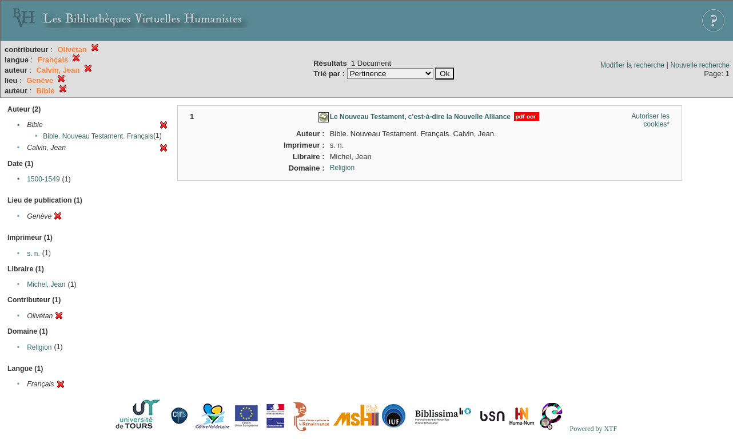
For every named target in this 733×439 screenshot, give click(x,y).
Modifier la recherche (632, 65)
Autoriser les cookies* (650, 120)
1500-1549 (43, 179)
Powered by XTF (593, 429)
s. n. (33, 254)
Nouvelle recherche (700, 65)
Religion (39, 347)
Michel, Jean (46, 284)
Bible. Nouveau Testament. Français (98, 136)
